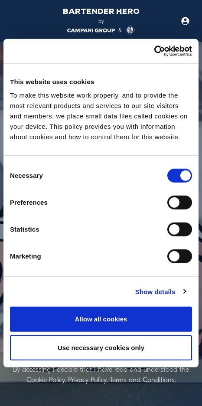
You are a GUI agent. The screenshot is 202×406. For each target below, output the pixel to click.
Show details (155, 291)
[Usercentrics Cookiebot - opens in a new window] (154, 51)
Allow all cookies (101, 319)
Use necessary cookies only (101, 347)
